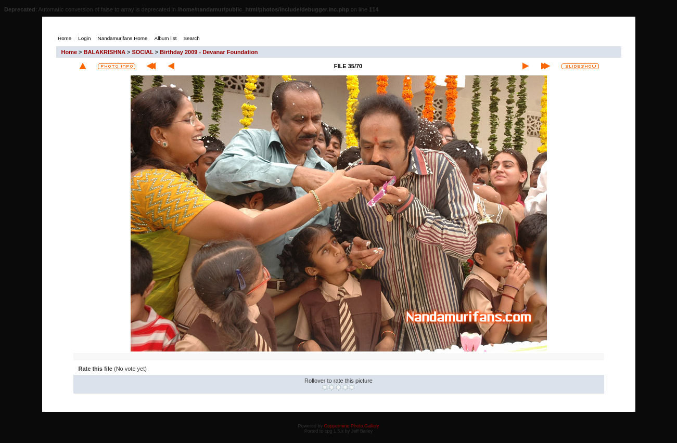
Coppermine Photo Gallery (351, 425)
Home (69, 52)
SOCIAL (142, 52)
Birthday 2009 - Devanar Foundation (209, 52)
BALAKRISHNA (104, 52)
